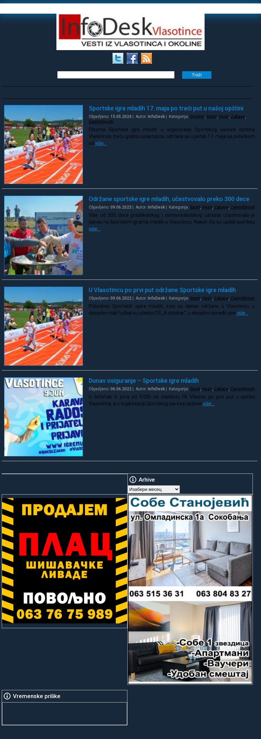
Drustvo (197, 116)
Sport (212, 116)
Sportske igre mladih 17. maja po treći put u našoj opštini (166, 108)
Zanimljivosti (101, 121)
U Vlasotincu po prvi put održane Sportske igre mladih (162, 289)
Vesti (224, 116)
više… (100, 143)
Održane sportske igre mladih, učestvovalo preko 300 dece (169, 198)
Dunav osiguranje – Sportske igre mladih (144, 380)
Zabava (238, 116)
